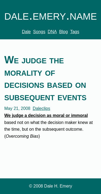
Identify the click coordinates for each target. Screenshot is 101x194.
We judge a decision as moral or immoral (46, 115)
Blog (63, 31)
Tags (74, 31)
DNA (52, 31)
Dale (26, 31)
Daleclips (41, 108)
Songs (39, 31)
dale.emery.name (50, 15)
